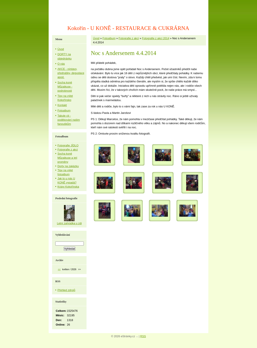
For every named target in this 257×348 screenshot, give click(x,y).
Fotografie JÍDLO (67, 145)
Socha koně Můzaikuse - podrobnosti (64, 86)
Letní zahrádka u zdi (69, 223)
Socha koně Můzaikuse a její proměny (67, 157)
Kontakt (62, 105)
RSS (143, 336)
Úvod (96, 38)
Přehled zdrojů (66, 290)
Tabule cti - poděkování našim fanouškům (68, 119)
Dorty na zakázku (68, 166)
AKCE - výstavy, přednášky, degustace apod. (70, 73)
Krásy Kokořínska (68, 186)
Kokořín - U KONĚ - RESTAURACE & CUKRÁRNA (128, 28)
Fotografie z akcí (129, 38)
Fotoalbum (108, 38)
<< (59, 269)
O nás (61, 63)
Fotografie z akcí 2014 (155, 38)
